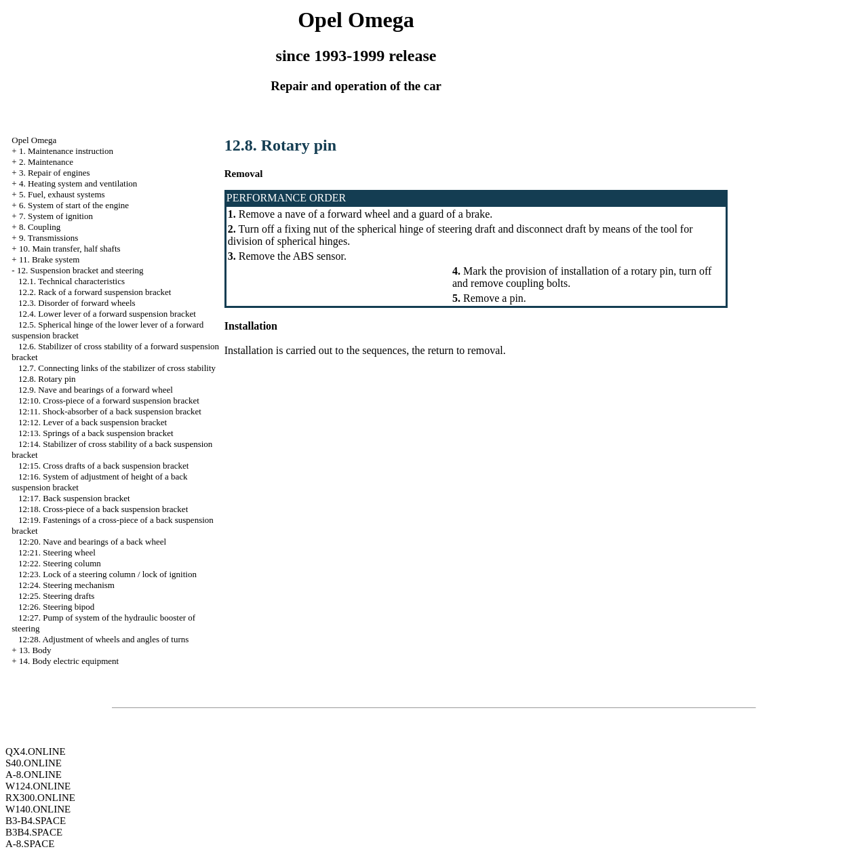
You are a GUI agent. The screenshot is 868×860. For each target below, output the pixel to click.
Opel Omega (34, 140)
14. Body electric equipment (69, 661)
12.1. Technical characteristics (71, 281)
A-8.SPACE (29, 843)
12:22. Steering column (59, 563)
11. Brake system (49, 259)
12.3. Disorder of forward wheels (77, 303)
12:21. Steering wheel (57, 552)
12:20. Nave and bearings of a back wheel (92, 541)
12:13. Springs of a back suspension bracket (96, 433)
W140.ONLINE (38, 809)
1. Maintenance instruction (66, 151)
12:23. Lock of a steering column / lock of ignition (107, 574)
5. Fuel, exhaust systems (62, 194)
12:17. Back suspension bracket (74, 498)
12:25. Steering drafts (56, 596)
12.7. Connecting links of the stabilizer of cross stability (117, 368)
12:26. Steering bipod (56, 607)
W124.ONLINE (38, 786)
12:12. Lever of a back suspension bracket (92, 422)
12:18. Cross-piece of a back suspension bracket (103, 509)
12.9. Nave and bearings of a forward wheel (95, 390)
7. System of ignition (56, 216)
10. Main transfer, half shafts (70, 248)
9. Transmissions (48, 238)
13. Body (35, 650)
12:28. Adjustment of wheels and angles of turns (103, 639)
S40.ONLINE (33, 763)
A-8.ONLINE (33, 774)
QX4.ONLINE (35, 751)
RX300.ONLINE (40, 797)
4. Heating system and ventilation (78, 183)
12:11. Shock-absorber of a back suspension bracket (109, 411)
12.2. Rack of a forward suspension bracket (94, 292)
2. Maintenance (46, 162)
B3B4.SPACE (33, 832)
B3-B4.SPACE (35, 820)
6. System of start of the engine (74, 205)
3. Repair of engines (54, 173)
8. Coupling (39, 227)
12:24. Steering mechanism (66, 585)
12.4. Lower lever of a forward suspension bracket (107, 314)
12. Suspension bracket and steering (80, 270)
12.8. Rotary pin (47, 379)
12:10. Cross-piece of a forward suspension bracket (108, 400)
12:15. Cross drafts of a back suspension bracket (103, 466)
